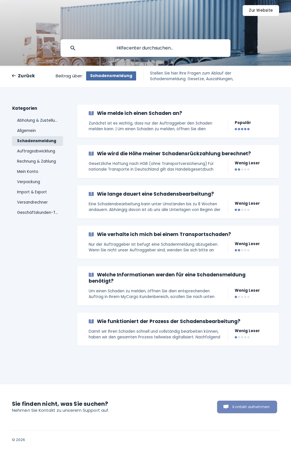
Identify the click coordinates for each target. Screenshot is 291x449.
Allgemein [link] (26, 130)
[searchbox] (145, 48)
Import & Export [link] (32, 192)
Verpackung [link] (28, 182)
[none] (261, 10)
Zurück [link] (26, 76)
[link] (178, 121)
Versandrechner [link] (32, 202)
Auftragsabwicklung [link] (36, 151)
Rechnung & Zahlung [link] (36, 161)
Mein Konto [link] (27, 171)
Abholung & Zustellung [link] (38, 120)
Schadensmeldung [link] (36, 141)
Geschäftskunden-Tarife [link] (40, 212)
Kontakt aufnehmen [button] (251, 406)
